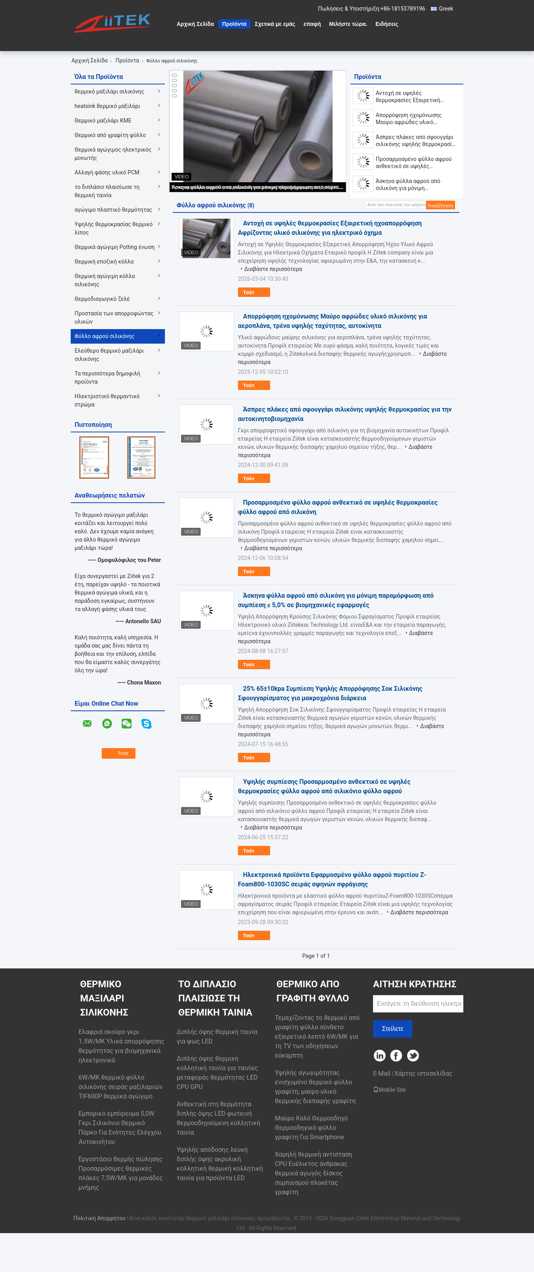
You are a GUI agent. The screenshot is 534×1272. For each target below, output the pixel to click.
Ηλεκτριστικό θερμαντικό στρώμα (107, 400)
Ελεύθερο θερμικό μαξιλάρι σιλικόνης (109, 355)
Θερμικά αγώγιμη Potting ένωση (115, 247)
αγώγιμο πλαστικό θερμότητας (113, 210)
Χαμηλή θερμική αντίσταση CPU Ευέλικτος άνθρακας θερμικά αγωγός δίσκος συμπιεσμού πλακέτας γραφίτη (313, 1173)
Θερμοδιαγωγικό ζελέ (102, 299)
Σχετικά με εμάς (275, 24)
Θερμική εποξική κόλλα (104, 261)
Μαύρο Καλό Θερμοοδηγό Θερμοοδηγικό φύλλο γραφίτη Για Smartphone (311, 1128)
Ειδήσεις (386, 24)
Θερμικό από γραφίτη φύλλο (110, 135)
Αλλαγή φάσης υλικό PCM (107, 172)
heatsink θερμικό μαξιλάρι (107, 106)
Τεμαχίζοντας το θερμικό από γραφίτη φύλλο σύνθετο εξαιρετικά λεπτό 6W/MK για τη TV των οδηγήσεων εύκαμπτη (317, 1036)
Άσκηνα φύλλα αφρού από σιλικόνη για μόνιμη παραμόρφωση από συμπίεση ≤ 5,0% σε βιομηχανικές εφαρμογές (258, 187)
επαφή (312, 24)
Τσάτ (254, 292)
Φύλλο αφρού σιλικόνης (104, 336)
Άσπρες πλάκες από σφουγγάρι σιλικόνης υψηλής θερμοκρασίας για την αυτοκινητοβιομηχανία (417, 141)
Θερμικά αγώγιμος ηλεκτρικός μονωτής (113, 153)
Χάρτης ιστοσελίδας (423, 1073)
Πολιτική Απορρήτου (99, 1218)
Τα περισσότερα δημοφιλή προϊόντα (107, 377)
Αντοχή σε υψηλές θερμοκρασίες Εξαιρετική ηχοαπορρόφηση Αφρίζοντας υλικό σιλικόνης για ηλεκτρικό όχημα (414, 97)
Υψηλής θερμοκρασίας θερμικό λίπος (114, 228)
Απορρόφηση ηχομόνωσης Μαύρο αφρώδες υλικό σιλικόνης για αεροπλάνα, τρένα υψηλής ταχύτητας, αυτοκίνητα (415, 119)
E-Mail (381, 1073)
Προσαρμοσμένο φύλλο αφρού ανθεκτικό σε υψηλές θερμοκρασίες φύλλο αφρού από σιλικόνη (416, 163)
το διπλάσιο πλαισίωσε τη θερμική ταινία (107, 191)
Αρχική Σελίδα (195, 24)
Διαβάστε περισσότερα (273, 269)
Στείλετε (393, 1028)
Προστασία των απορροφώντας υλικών (114, 317)
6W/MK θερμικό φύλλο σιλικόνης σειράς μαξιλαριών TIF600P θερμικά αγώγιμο (121, 1087)
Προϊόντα (234, 24)
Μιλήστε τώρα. (348, 24)
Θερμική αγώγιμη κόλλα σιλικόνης (105, 280)
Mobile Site (389, 1090)
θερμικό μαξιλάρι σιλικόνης (109, 91)
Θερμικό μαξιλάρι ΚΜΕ (103, 120)
